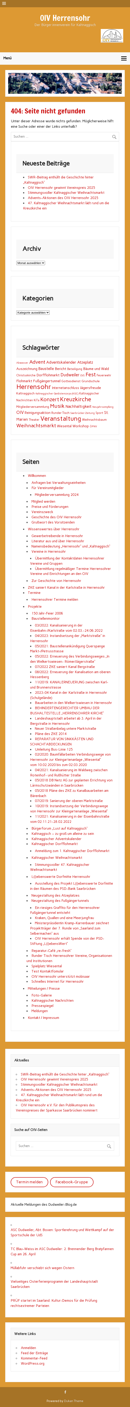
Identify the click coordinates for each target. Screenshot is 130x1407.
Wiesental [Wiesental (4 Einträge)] (64, 426)
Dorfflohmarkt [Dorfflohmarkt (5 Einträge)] (48, 375)
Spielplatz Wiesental (46, 966)
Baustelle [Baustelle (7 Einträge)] (46, 368)
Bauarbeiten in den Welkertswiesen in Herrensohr (73, 703)
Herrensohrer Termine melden (54, 600)
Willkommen (37, 476)
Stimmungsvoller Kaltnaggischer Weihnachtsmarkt (66, 193)
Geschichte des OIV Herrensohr (56, 517)
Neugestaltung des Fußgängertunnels (60, 901)
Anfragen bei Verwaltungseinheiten (58, 483)
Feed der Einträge (34, 1353)
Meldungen (39, 1011)
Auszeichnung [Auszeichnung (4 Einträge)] (26, 369)
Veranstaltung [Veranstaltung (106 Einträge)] (60, 418)
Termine (34, 593)
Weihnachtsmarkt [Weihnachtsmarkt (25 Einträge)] (36, 425)
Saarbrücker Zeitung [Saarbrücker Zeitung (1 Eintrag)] (82, 413)
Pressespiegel (42, 1006)
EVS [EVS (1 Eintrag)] (82, 375)
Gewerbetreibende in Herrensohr (57, 536)
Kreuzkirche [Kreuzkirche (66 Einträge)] (75, 399)
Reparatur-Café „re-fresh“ (51, 951)
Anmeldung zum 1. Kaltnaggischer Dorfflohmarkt (72, 851)
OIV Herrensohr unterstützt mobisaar (60, 977)
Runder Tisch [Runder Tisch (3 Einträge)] (60, 413)
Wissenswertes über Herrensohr (53, 529)
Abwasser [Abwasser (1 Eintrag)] (22, 362)
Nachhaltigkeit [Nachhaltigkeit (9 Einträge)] (78, 406)
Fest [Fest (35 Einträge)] (91, 374)
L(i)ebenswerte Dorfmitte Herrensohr (60, 877)
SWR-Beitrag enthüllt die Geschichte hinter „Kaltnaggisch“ (65, 1074)
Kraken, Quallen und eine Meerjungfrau (64, 918)
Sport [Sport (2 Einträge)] (99, 413)
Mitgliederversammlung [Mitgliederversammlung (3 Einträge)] (32, 406)
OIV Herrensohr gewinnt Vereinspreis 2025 (61, 188)
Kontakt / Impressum (43, 1018)
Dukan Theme (73, 1401)
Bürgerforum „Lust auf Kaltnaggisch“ (59, 828)
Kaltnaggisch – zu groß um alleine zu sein (62, 834)
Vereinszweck (42, 512)
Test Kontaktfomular (47, 971)
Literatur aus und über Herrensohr (57, 541)
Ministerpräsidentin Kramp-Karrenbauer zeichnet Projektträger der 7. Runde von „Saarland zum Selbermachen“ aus (69, 928)
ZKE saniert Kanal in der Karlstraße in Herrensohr (66, 588)
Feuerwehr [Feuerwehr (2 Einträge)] (104, 375)
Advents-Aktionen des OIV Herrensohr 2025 (63, 198)
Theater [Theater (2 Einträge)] (34, 419)
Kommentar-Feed (34, 1358)
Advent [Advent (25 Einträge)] (37, 362)
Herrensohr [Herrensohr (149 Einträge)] (33, 387)
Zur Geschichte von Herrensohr (56, 581)
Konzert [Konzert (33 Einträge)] (49, 399)
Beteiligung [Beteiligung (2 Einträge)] (74, 369)
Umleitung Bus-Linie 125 (54, 749)
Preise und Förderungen (49, 507)
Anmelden (28, 1348)
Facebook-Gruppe (71, 1182)
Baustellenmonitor (45, 619)
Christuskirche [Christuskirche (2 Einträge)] (26, 375)
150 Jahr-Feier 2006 (47, 613)
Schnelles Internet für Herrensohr (57, 982)
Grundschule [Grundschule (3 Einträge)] (91, 381)
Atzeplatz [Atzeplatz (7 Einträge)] (85, 362)
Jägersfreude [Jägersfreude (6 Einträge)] (90, 388)
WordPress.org (32, 1363)
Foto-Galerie (41, 995)
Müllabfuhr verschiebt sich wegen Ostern (42, 1268)
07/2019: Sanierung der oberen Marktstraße (69, 801)
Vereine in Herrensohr (48, 552)
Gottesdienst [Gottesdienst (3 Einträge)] (71, 381)
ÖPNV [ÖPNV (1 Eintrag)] (93, 426)
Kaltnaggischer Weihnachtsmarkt (56, 858)
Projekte (35, 607)
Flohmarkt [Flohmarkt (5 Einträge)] (24, 381)
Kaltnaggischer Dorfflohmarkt (54, 844)
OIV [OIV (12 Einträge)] (20, 412)
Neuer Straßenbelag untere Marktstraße (65, 729)
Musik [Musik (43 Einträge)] (57, 406)
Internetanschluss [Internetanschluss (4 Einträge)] (65, 388)
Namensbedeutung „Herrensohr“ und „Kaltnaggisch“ (70, 546)
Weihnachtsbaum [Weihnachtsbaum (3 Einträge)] (94, 419)
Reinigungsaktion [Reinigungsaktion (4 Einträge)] (38, 413)
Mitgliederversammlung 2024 (57, 495)
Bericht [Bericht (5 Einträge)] (60, 369)
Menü (7, 58)
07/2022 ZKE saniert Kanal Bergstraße (65, 667)
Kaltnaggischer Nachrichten (52, 1001)
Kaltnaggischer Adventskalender (56, 839)
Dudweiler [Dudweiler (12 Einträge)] (69, 374)
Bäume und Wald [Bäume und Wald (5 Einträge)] (96, 369)
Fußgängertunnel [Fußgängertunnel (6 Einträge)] (46, 381)
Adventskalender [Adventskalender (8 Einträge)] (61, 362)
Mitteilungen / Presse (44, 989)
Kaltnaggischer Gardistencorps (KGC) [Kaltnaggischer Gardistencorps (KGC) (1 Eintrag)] (57, 393)
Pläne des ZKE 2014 (51, 734)
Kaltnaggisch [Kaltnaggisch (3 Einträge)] (25, 393)
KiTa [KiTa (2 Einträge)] (36, 400)
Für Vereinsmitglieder (47, 488)
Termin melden (29, 1182)
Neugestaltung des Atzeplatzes (55, 895)
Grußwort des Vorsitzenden (53, 522)
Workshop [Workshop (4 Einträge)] (80, 426)
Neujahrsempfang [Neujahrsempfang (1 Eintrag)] (102, 407)
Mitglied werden (43, 501)
